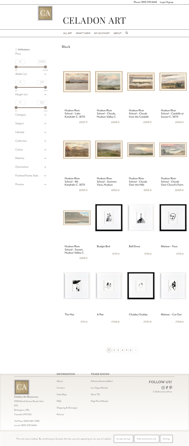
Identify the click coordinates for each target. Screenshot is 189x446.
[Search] (126, 33)
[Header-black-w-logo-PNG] (94, 20)
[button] (31, 123)
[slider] (16, 66)
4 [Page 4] (122, 350)
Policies (60, 414)
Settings (166, 439)
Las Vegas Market (99, 387)
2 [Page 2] (114, 350)
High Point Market (99, 401)
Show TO (95, 394)
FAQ (59, 401)
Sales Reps (62, 394)
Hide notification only (147, 439)
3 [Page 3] (118, 350)
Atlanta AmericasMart (102, 381)
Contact (61, 387)
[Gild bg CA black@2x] (21, 387)
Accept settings (123, 439)
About (60, 381)
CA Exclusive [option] (24, 49)
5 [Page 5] (126, 350)
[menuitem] (67, 33)
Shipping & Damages (67, 407)
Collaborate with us (162, 391)
